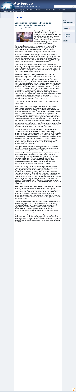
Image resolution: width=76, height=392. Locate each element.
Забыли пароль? (68, 35)
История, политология (9, 11)
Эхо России (23, 3)
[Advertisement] (38, 308)
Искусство (62, 9)
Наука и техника (50, 9)
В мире (38, 9)
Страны (29, 9)
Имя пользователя (68, 21)
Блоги (13, 9)
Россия (21, 9)
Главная (5, 9)
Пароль (66, 29)
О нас (22, 11)
